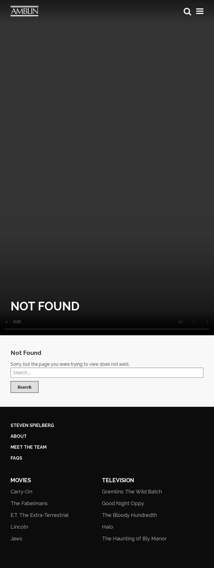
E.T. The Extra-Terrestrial (40, 515)
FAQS (16, 458)
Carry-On (21, 492)
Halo (107, 527)
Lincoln (19, 527)
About (19, 436)
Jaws (16, 538)
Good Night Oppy (123, 503)
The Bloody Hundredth (129, 515)
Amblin (30, 11)
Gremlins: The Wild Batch (132, 492)
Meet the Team (29, 447)
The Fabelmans (29, 503)
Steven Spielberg (32, 425)
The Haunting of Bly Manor (134, 538)
